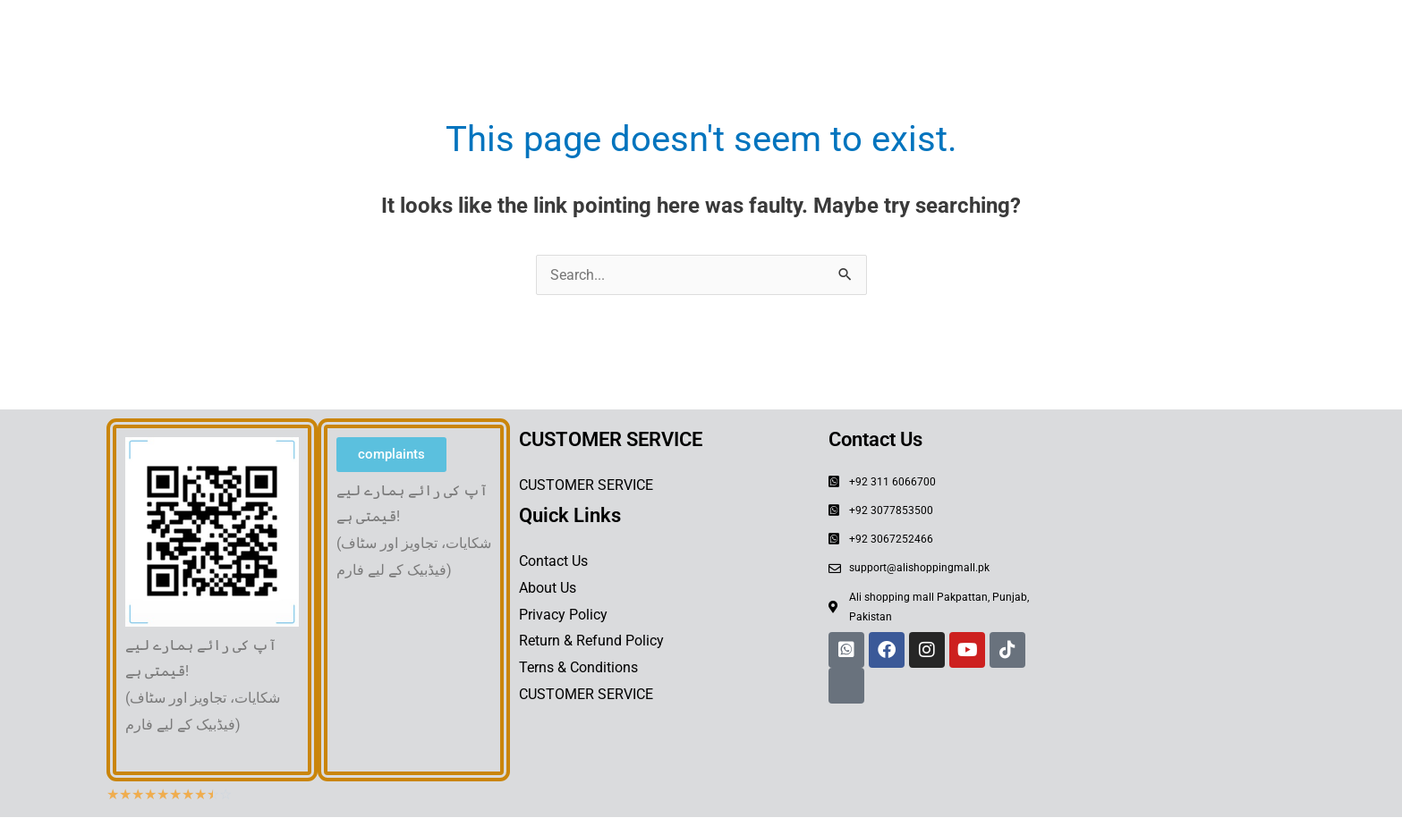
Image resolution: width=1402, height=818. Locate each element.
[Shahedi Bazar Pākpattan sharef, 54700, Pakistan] (1176, 552)
